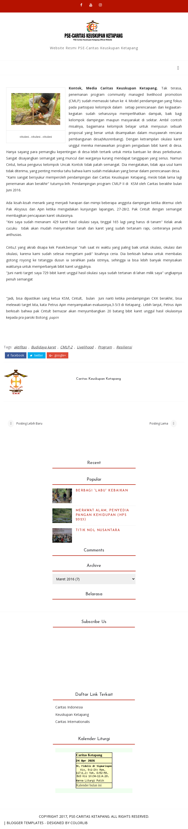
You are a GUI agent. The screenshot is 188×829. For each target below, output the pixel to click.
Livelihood (85, 347)
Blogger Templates (25, 822)
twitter (36, 355)
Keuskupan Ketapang (72, 714)
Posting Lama (159, 423)
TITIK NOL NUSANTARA (98, 530)
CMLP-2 (66, 347)
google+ (57, 355)
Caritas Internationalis (72, 721)
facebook (15, 355)
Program (105, 347)
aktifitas (20, 347)
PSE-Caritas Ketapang (89, 816)
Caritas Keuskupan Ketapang (98, 379)
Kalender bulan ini (89, 785)
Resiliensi (124, 347)
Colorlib (79, 822)
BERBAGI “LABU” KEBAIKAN (102, 490)
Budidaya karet (43, 347)
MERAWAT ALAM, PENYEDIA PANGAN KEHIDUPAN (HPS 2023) (102, 515)
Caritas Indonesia (69, 707)
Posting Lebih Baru (29, 423)
